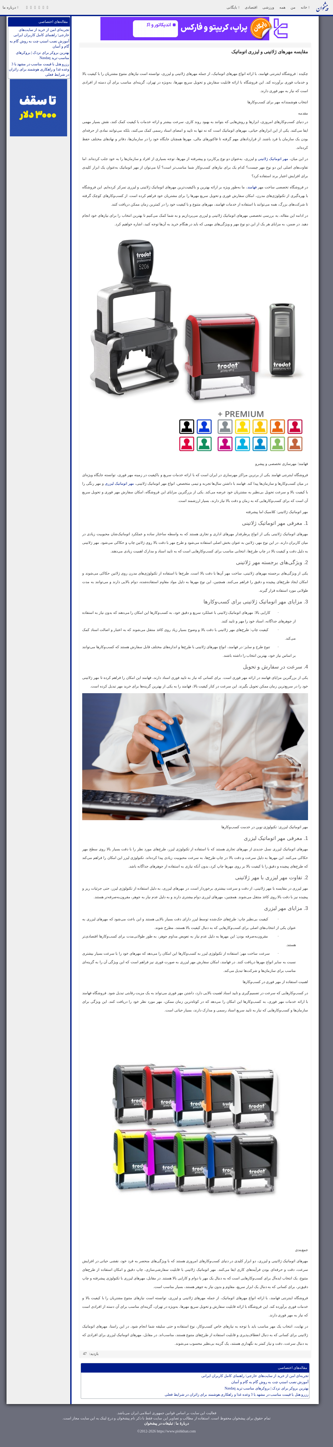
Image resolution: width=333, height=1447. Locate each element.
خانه (305, 7)
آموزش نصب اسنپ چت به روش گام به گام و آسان (39, 43)
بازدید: (94, 1354)
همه (282, 7)
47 (85, 1354)
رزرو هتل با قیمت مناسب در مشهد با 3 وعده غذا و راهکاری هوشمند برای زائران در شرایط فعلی (39, 69)
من (293, 7)
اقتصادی (251, 7)
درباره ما (10, 7)
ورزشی (268, 7)
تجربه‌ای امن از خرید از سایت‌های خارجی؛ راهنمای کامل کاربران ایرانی (41, 32)
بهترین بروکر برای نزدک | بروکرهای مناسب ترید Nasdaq (42, 55)
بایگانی (233, 7)
